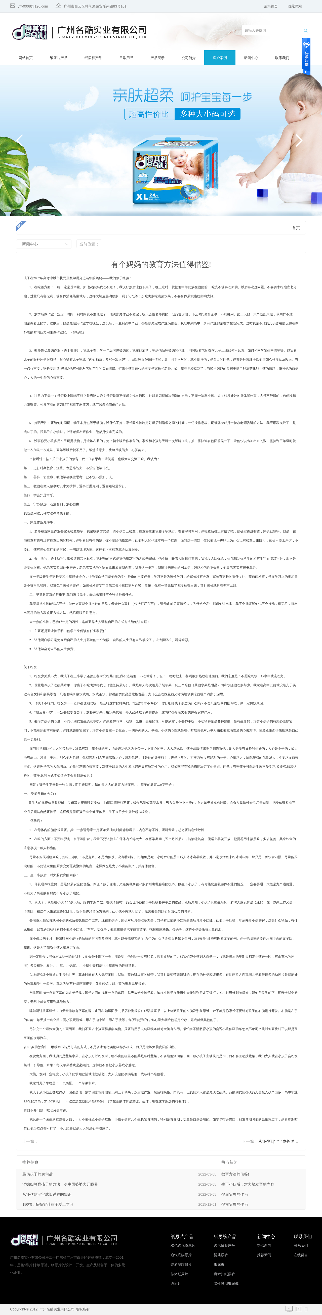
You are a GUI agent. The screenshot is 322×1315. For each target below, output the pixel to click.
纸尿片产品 (58, 58)
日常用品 (126, 58)
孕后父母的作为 (234, 1194)
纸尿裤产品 (93, 58)
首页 (296, 228)
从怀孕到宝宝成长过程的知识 (284, 1141)
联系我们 (282, 58)
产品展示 (157, 58)
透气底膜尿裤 (224, 1245)
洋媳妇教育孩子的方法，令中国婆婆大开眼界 (60, 1184)
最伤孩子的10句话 (37, 1174)
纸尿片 (176, 1284)
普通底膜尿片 (181, 1265)
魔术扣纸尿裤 (224, 1274)
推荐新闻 (264, 1255)
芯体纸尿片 (179, 1274)
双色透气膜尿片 (183, 1245)
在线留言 (301, 1255)
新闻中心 (251, 58)
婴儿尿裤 (221, 1255)
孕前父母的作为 (234, 1204)
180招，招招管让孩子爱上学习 (47, 1204)
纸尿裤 (219, 1265)
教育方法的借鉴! (235, 1174)
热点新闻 (264, 1245)
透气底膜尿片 (181, 1255)
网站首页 (26, 58)
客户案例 (220, 58)
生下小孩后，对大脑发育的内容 (247, 1184)
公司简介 (189, 58)
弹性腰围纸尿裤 (226, 1284)
